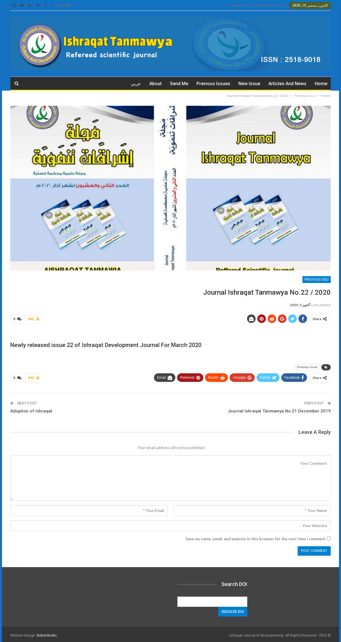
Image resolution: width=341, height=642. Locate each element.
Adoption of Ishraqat (31, 408)
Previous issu (316, 280)
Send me (179, 83)
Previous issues (213, 83)
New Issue (249, 83)
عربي (136, 83)
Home (321, 83)
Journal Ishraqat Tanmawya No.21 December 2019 (279, 408)
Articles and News (287, 83)
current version (241, 5)
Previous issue (307, 366)
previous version (271, 5)
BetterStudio (47, 633)
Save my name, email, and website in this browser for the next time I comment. (255, 536)
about (155, 83)
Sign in (63, 5)
